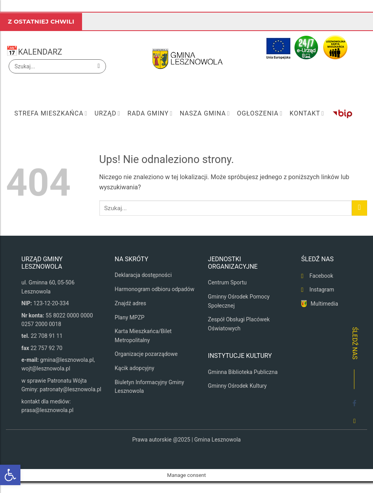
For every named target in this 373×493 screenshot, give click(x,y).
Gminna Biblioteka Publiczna (243, 372)
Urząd (108, 113)
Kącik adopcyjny (134, 368)
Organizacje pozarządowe (146, 354)
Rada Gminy (150, 113)
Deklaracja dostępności (143, 275)
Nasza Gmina (205, 113)
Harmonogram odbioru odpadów (154, 289)
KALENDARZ (40, 52)
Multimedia (324, 304)
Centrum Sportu (227, 282)
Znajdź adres (130, 303)
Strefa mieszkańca (50, 113)
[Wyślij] (98, 66)
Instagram (321, 289)
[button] (10, 475)
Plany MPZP (129, 317)
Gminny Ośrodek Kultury (237, 386)
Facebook (321, 276)
